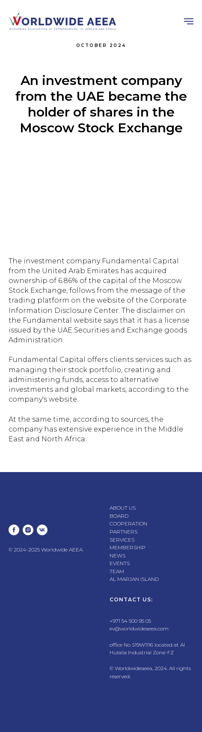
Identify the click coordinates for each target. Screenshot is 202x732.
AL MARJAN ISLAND (134, 579)
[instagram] (28, 530)
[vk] (42, 530)
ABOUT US (123, 508)
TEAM (117, 571)
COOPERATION (128, 523)
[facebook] (14, 530)
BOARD (119, 516)
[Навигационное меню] (188, 21)
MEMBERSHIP (128, 547)
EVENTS (120, 563)
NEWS (117, 555)
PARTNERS (123, 531)
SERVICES (122, 540)
